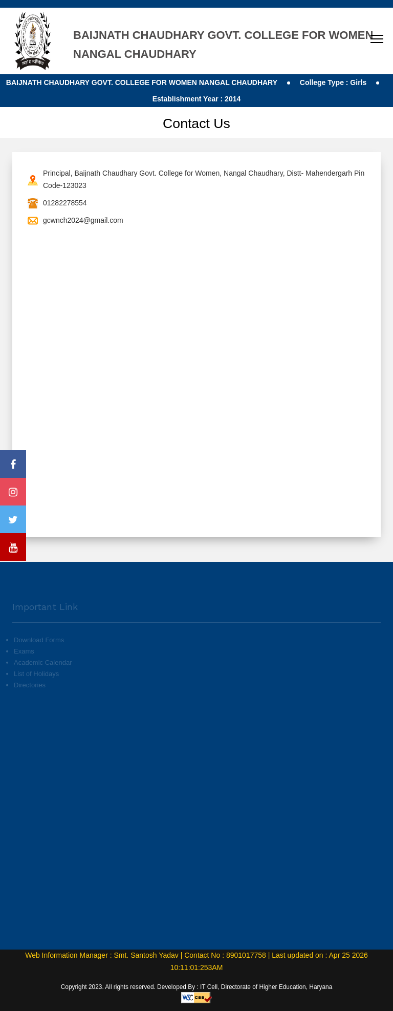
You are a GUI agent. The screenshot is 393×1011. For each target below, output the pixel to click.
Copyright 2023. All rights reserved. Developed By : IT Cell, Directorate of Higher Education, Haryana (197, 987)
